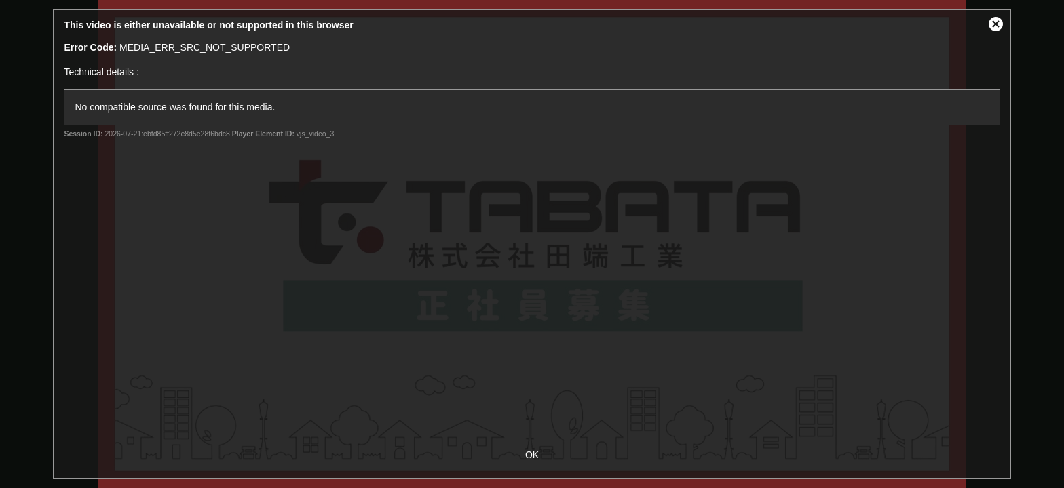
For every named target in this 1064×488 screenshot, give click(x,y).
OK (532, 454)
